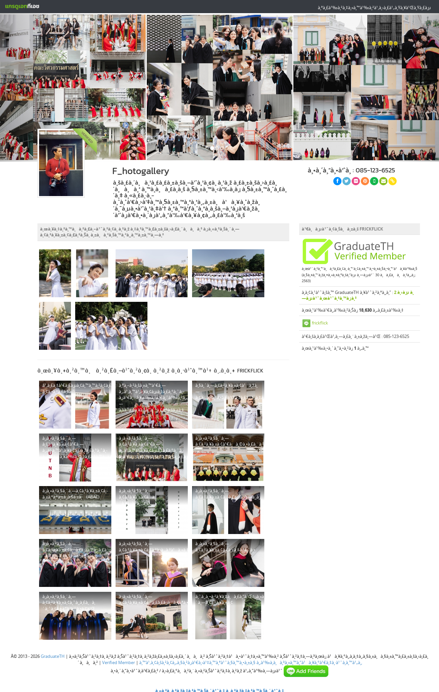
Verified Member (118, 662)
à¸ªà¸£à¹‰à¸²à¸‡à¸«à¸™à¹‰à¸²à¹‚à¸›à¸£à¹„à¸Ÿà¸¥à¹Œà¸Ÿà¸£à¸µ (374, 8)
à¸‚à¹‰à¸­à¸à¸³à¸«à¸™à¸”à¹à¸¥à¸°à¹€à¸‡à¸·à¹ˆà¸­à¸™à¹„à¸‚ (309, 662)
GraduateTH (53, 656)
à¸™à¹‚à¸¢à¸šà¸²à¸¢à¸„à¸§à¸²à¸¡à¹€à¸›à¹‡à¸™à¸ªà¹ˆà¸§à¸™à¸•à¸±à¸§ (197, 662)
